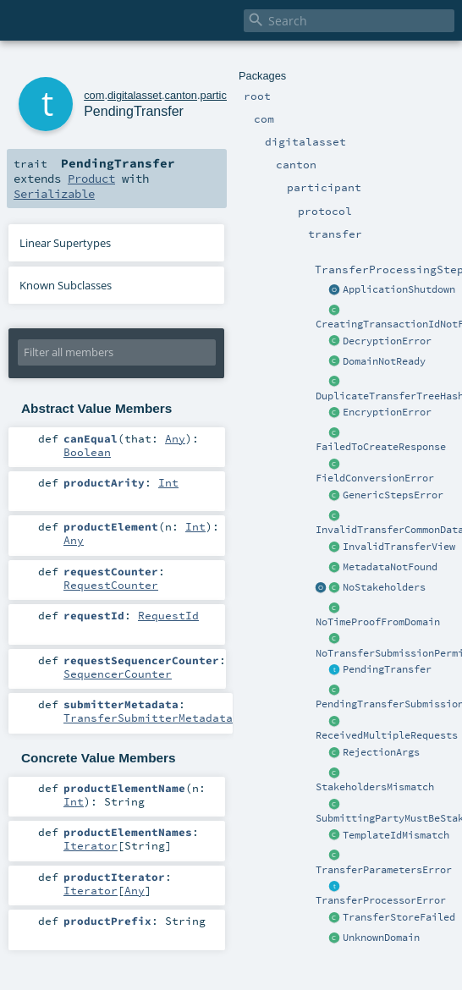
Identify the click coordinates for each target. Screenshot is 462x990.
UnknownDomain (381, 937)
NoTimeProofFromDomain (378, 622)
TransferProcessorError (381, 900)
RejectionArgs (381, 752)
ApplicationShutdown (399, 289)
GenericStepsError (393, 495)
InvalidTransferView (399, 547)
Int (168, 482)
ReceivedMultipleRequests (387, 735)
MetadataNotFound (390, 567)
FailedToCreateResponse (381, 447)
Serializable (54, 193)
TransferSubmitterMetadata (148, 717)
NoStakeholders (384, 587)
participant (225, 95)
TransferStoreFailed (399, 917)
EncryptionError (387, 412)
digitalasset (134, 95)
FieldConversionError (375, 478)
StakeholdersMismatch (375, 787)
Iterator (90, 845)
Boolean (87, 452)
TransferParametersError (384, 870)
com (94, 95)
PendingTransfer (387, 669)
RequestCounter (110, 584)
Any (175, 438)
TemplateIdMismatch (396, 835)
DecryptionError (387, 341)
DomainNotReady (384, 361)
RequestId (168, 615)
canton (181, 95)
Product (91, 178)
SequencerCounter (117, 673)
